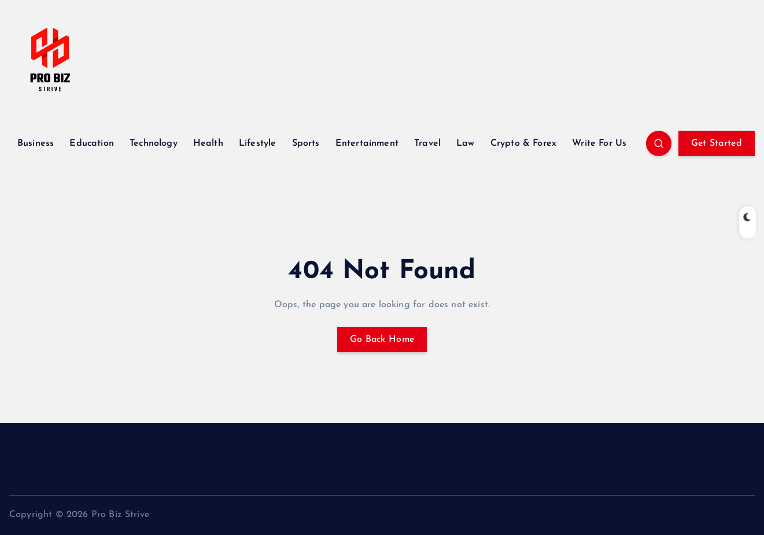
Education (91, 143)
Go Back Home (382, 339)
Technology (154, 143)
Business (35, 143)
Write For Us (599, 143)
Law (465, 143)
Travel (427, 143)
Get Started (716, 143)
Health (208, 143)
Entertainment (366, 143)
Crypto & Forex (523, 143)
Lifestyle (257, 143)
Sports (306, 143)
